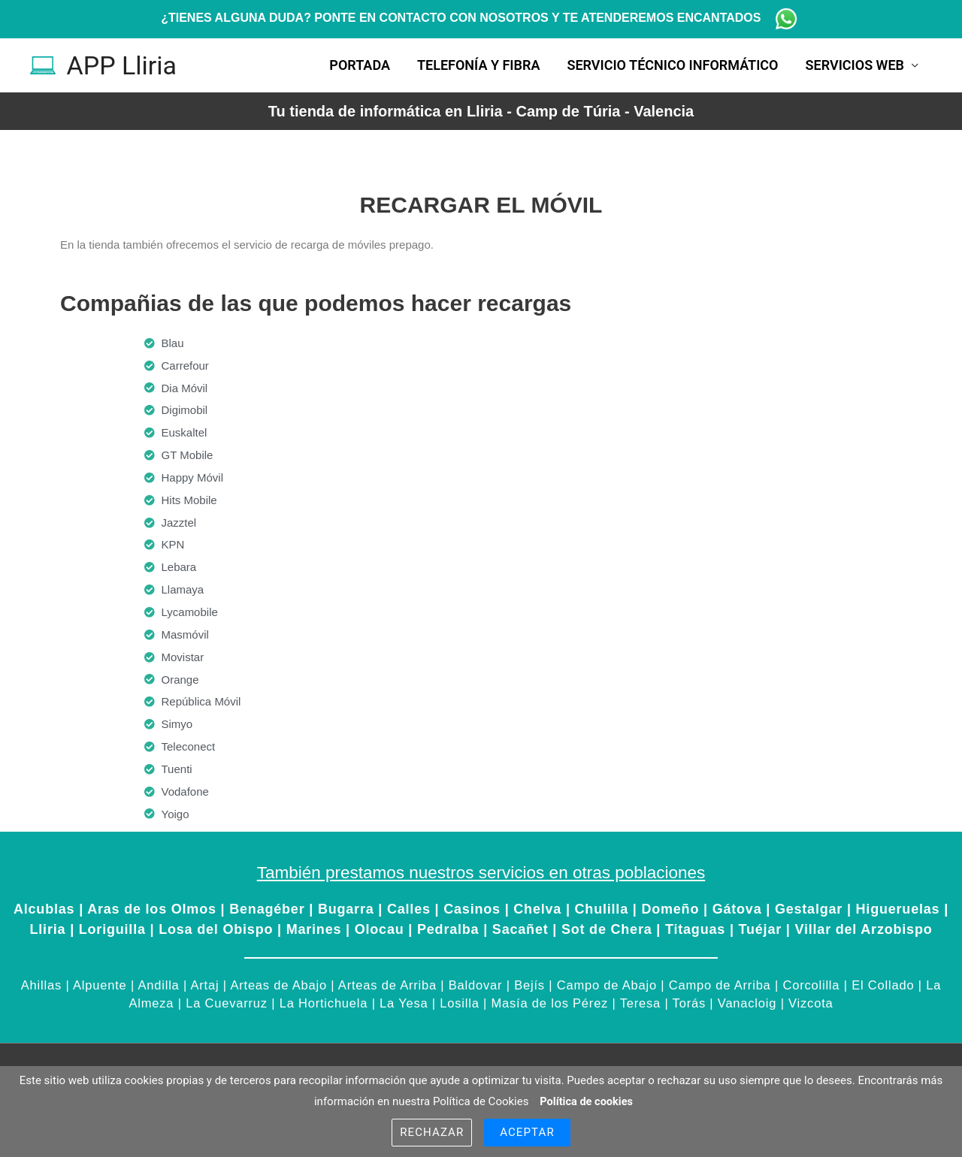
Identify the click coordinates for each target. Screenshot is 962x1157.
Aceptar (527, 1132)
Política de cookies (586, 1101)
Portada (359, 65)
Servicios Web (855, 65)
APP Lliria (123, 65)
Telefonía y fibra (478, 65)
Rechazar (432, 1132)
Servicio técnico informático (672, 65)
